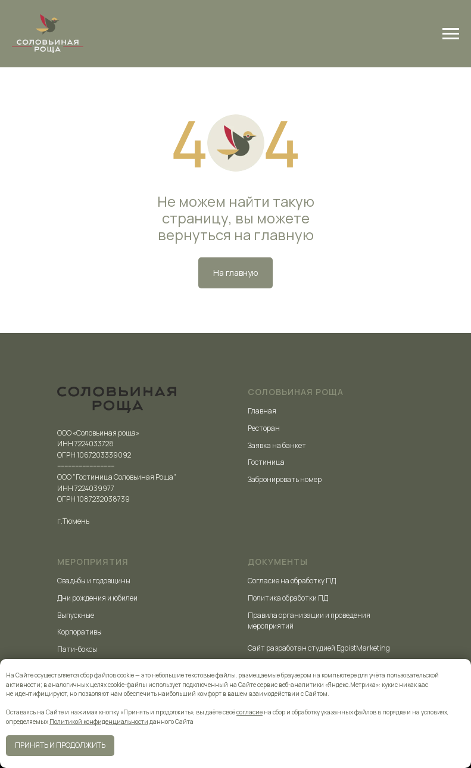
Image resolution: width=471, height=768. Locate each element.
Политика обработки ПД (288, 598)
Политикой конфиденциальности (98, 721)
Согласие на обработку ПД (292, 581)
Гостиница (266, 462)
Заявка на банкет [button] (277, 445)
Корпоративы (79, 632)
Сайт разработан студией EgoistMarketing (319, 648)
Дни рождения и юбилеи (97, 598)
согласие (249, 712)
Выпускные (75, 615)
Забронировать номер (285, 479)
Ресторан (264, 428)
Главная (262, 411)
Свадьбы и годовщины (93, 581)
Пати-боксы (77, 649)
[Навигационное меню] (450, 34)
